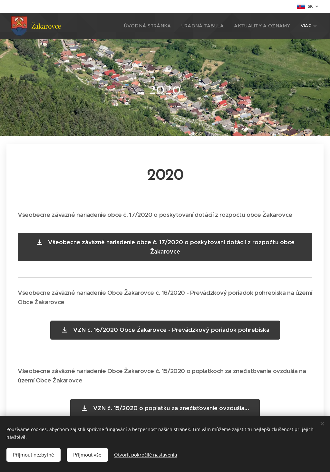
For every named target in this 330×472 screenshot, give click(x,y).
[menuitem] (116, 26)
